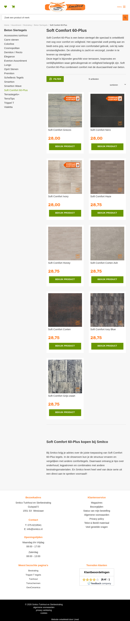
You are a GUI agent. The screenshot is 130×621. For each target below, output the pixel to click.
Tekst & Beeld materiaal (96, 523)
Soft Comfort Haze (100, 196)
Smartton (9, 81)
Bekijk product (65, 146)
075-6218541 (35, 525)
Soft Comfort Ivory (58, 196)
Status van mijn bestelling (96, 510)
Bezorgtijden (96, 506)
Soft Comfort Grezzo (59, 129)
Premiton (9, 73)
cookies (43, 613)
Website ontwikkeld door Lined (65, 619)
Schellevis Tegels (14, 77)
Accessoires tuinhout (16, 35)
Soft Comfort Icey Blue (103, 329)
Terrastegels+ (11, 94)
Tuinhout (33, 579)
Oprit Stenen (11, 69)
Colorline (9, 43)
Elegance (9, 56)
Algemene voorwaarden (96, 514)
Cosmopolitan (12, 48)
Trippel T (9, 102)
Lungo (7, 64)
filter (55, 79)
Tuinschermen (33, 583)
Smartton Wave (13, 85)
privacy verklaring (44, 610)
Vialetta (8, 107)
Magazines (96, 502)
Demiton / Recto (13, 52)
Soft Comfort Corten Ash (104, 262)
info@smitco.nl (35, 529)
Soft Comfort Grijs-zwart (61, 395)
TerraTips (9, 98)
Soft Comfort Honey (59, 262)
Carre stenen (11, 39)
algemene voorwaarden (43, 607)
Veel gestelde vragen (97, 527)
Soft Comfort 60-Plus (16, 90)
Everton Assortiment (15, 60)
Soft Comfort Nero (100, 129)
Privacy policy (96, 519)
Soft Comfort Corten (59, 329)
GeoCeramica (33, 587)
